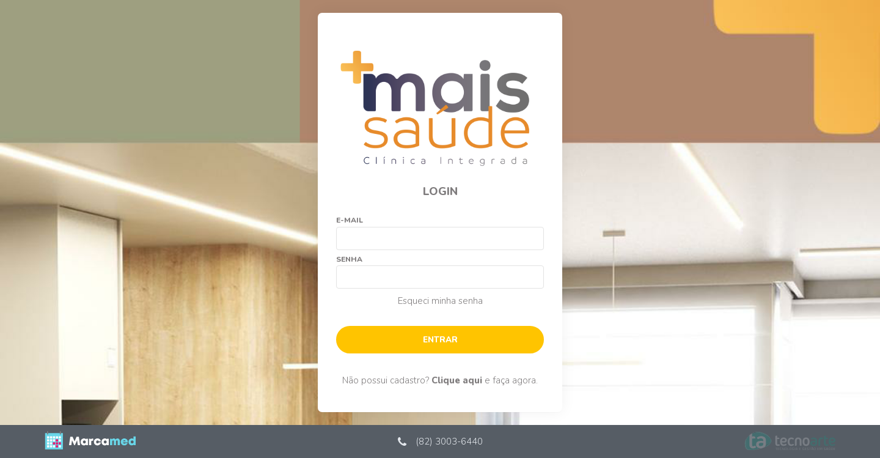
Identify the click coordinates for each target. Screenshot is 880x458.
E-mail (349, 220)
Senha (349, 259)
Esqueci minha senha (440, 301)
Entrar (440, 339)
